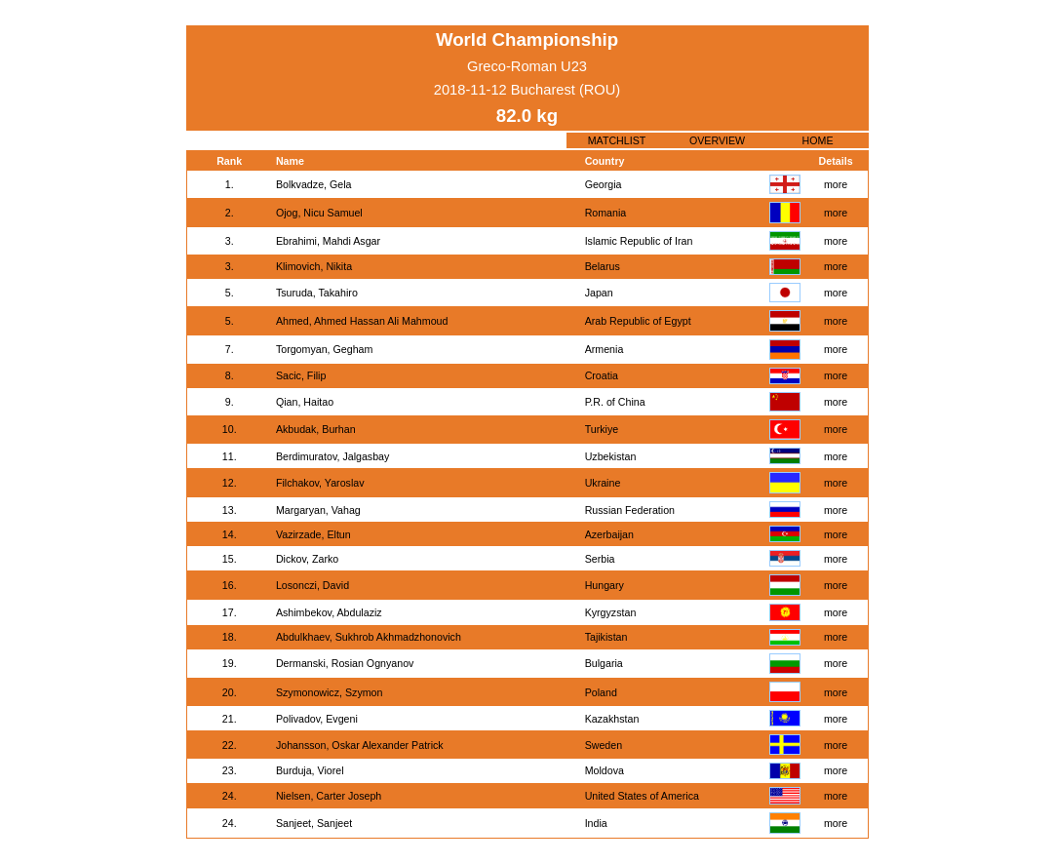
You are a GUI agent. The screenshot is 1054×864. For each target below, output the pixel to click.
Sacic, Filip (301, 375)
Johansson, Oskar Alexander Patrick (360, 745)
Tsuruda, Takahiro (317, 292)
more (835, 184)
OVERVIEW (717, 140)
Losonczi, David (312, 585)
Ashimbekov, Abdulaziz (329, 612)
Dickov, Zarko (307, 559)
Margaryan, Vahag (318, 510)
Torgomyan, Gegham (324, 349)
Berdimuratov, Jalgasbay (333, 456)
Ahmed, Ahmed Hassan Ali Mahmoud (362, 321)
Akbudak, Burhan (316, 429)
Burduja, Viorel (310, 770)
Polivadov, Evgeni (317, 719)
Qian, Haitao (304, 402)
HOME (818, 140)
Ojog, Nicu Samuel (319, 212)
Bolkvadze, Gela (314, 184)
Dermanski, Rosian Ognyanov (345, 663)
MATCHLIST (617, 140)
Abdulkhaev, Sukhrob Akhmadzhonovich (368, 637)
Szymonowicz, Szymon (329, 692)
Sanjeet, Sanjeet (314, 823)
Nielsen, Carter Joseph (328, 796)
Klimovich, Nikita (314, 266)
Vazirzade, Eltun (313, 534)
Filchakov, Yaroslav (320, 483)
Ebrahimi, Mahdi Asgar (328, 241)
